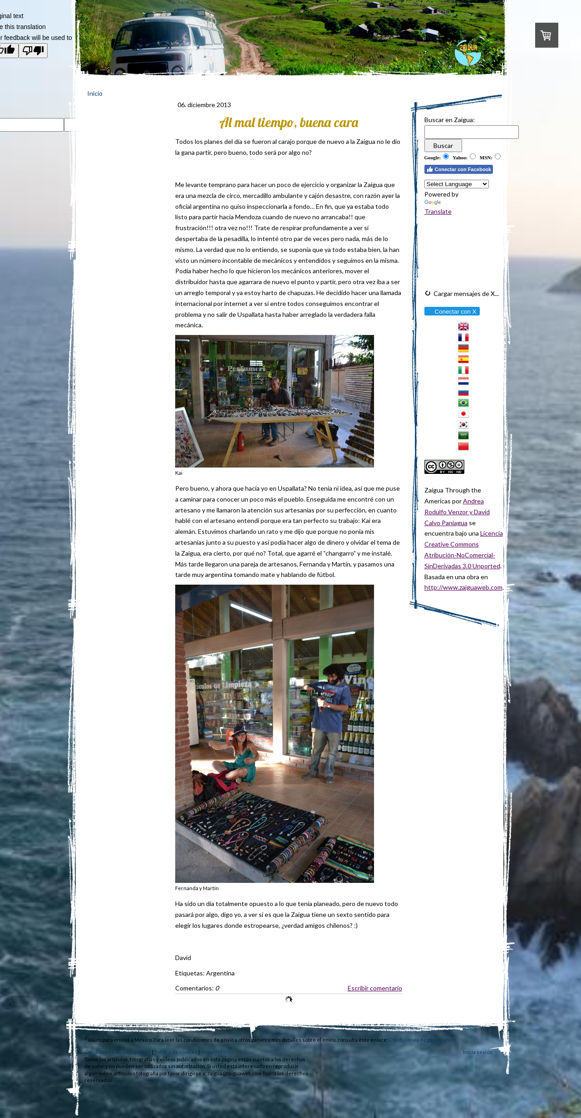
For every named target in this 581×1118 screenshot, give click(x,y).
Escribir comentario (375, 988)
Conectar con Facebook (459, 169)
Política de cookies (175, 1052)
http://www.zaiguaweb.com (463, 587)
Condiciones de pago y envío (422, 1040)
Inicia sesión (477, 1052)
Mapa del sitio (217, 1052)
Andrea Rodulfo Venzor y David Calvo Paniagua (457, 512)
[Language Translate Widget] (456, 184)
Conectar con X (452, 311)
